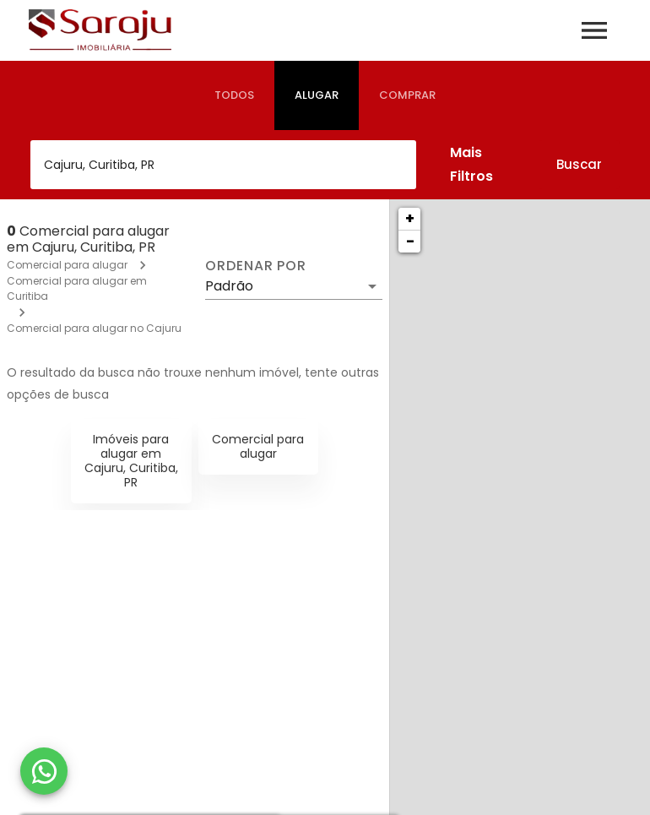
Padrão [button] (229, 286)
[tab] (234, 95)
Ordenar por (255, 266)
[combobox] (223, 164)
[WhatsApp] (44, 771)
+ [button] (409, 218)
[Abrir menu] (594, 30)
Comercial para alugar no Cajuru (94, 328)
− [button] (410, 241)
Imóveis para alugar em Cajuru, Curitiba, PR (131, 460)
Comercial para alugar (67, 265)
